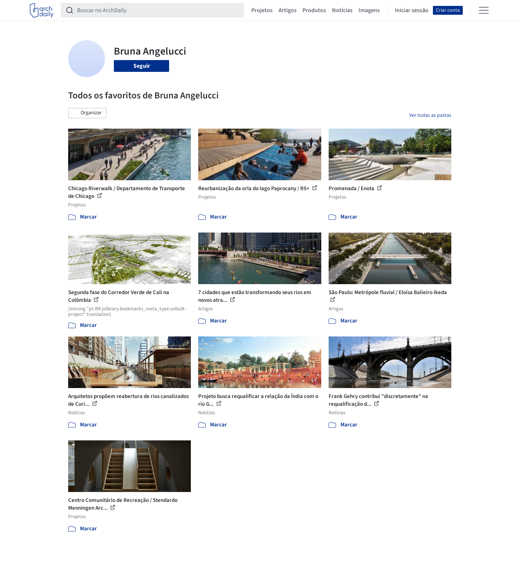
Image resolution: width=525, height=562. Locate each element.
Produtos (314, 10)
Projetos (262, 10)
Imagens (369, 10)
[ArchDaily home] (41, 10)
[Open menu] (484, 10)
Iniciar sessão (411, 10)
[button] (87, 113)
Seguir (141, 66)
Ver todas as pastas (430, 115)
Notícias (342, 10)
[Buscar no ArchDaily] (158, 10)
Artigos (288, 10)
